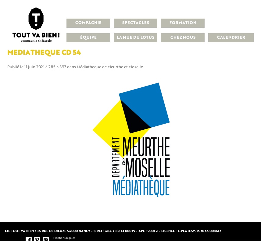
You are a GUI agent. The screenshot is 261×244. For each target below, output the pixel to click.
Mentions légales (64, 238)
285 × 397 (57, 67)
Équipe (88, 38)
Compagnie (88, 23)
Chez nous (182, 38)
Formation (183, 23)
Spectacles (135, 23)
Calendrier (231, 38)
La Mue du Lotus (135, 38)
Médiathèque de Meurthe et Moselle (110, 67)
